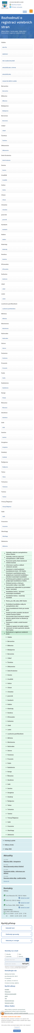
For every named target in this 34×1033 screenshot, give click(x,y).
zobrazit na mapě (25, 898)
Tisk (6, 998)
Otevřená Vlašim (16, 5)
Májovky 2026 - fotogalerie (12, 861)
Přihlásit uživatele (16, 7)
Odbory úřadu (9, 845)
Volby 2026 (8, 849)
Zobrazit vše (6, 881)
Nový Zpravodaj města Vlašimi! (14, 866)
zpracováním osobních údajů (21, 966)
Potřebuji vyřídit (10, 840)
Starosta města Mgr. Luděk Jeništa (15, 878)
